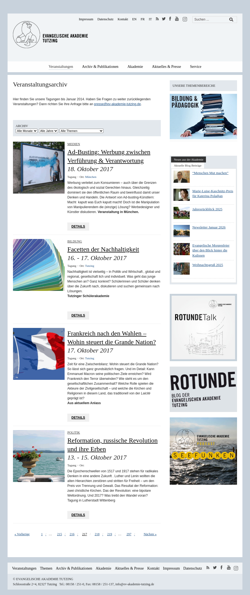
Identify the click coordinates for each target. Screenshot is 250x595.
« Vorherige (22, 534)
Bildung (74, 241)
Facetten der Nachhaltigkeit (103, 249)
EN (134, 19)
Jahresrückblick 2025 (207, 209)
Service (195, 67)
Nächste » (150, 534)
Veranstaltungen (61, 67)
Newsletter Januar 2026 (209, 227)
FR (143, 19)
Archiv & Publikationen (100, 67)
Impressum (86, 19)
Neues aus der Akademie (188, 159)
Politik (73, 432)
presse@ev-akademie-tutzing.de (117, 104)
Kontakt (123, 19)
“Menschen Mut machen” (210, 173)
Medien (73, 144)
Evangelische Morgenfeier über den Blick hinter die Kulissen (210, 250)
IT (150, 19)
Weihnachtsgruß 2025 (207, 265)
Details (78, 226)
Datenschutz (106, 19)
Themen (46, 568)
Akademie (135, 67)
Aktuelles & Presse (166, 67)
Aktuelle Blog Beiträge (187, 165)
